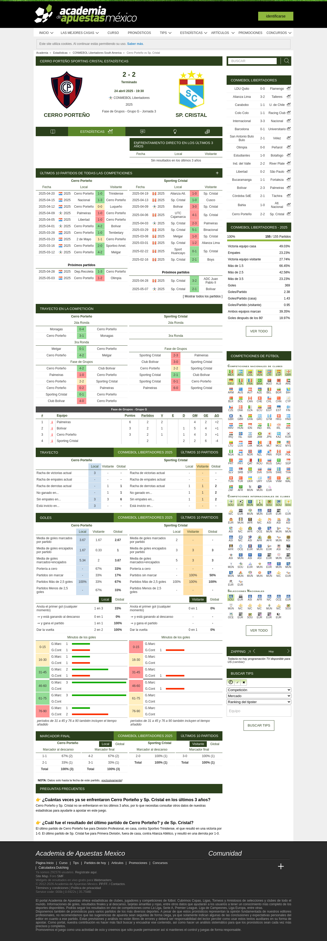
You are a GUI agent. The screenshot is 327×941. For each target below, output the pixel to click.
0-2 (81, 388)
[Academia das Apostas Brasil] (232, 866)
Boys (210, 259)
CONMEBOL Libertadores (129, 98)
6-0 (175, 388)
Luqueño (116, 206)
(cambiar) (238, 661)
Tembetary (116, 233)
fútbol (171, 900)
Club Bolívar (106, 368)
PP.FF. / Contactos (112, 884)
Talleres (277, 97)
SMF (60, 876)
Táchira (277, 196)
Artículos (223, 33)
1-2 (100, 278)
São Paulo (277, 171)
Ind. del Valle (242, 163)
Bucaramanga (242, 180)
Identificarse (276, 16)
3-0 (194, 206)
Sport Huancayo (178, 251)
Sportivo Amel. (116, 246)
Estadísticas (194, 33)
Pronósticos (139, 33)
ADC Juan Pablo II (211, 280)
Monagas (56, 329)
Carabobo (242, 105)
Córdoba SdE (241, 196)
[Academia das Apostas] (222, 866)
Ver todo (259, 331)
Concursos (279, 33)
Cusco (210, 200)
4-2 (100, 226)
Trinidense (116, 193)
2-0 (100, 246)
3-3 (262, 121)
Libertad (83, 219)
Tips (166, 33)
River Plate (277, 163)
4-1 (194, 215)
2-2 (81, 381)
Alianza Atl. (178, 193)
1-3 (100, 200)
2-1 (194, 259)
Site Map (42, 876)
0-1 (194, 251)
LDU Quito (241, 89)
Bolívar (116, 226)
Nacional (84, 200)
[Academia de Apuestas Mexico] (212, 866)
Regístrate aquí (85, 872)
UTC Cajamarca (178, 215)
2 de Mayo (84, 239)
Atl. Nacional (277, 205)
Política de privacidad (86, 888)
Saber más (135, 44)
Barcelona (242, 129)
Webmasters (102, 880)
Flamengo (277, 89)
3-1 (81, 336)
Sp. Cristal (191, 115)
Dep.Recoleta (83, 271)
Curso (113, 33)
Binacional (211, 230)
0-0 (100, 206)
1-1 (100, 239)
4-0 (81, 401)
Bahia (242, 205)
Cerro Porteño (67, 115)
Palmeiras (84, 213)
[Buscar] (285, 61)
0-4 (81, 329)
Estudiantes (242, 155)
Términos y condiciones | (53, 888)
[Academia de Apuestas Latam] (261, 866)
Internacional (242, 121)
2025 (129, 104)
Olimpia (116, 278)
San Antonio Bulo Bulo (242, 138)
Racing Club (277, 113)
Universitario (277, 129)
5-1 (194, 230)
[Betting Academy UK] (271, 866)
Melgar (116, 252)
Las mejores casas (80, 33)
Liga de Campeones (213, 908)
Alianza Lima (211, 243)
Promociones (250, 33)
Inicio (46, 33)
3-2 (194, 281)
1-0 (100, 193)
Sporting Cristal (107, 381)
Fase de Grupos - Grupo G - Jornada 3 (129, 111)
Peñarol (277, 147)
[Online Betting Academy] (242, 866)
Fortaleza (276, 180)
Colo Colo (242, 113)
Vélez (277, 138)
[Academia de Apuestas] (251, 866)
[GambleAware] (48, 936)
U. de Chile (277, 105)
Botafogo (277, 155)
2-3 (194, 223)
